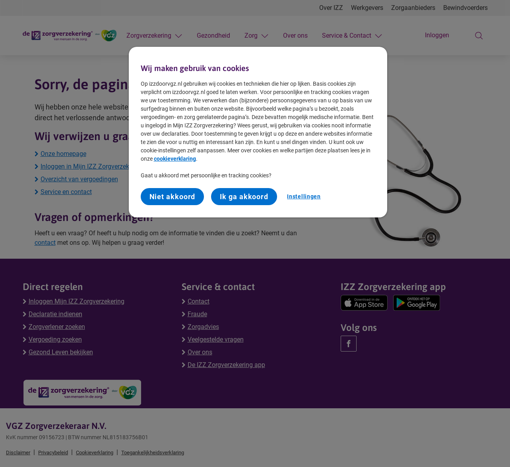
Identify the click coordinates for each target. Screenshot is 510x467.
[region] (258, 132)
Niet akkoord (172, 196)
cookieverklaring (175, 159)
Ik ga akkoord (244, 196)
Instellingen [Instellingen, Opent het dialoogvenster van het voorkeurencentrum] (303, 196)
